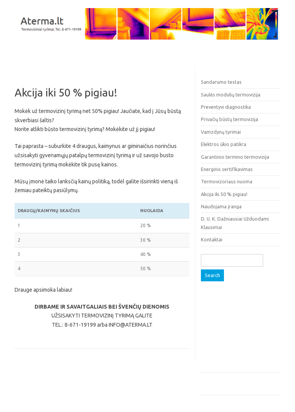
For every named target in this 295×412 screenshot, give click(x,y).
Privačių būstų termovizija (229, 119)
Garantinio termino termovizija (235, 156)
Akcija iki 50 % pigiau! (224, 194)
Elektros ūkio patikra (223, 144)
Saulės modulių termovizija (230, 94)
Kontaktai (211, 239)
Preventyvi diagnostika (226, 107)
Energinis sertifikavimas (227, 169)
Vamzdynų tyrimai (221, 132)
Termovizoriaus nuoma (226, 181)
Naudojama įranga (221, 206)
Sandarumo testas (221, 82)
